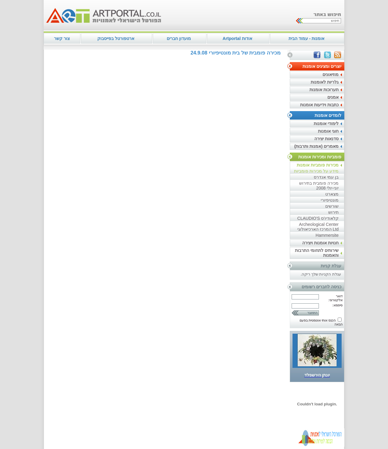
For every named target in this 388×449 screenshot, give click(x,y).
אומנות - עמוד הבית (306, 38)
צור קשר (62, 38)
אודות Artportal (237, 38)
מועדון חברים (179, 38)
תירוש (333, 212)
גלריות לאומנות (325, 82)
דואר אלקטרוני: (335, 298)
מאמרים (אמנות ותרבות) (316, 146)
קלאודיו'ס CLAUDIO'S (318, 218)
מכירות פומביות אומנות (318, 165)
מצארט (332, 194)
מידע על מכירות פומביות (316, 171)
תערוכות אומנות (324, 89)
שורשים (332, 206)
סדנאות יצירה (326, 138)
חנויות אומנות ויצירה (320, 242)
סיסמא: (337, 305)
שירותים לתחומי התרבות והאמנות (317, 253)
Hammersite (327, 235)
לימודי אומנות (326, 123)
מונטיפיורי (330, 200)
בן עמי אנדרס (326, 177)
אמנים (333, 97)
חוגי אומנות (328, 131)
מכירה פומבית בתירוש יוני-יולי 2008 (319, 185)
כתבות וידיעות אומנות (319, 104)
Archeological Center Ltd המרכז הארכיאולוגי (318, 227)
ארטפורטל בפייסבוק (115, 38)
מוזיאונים (331, 74)
